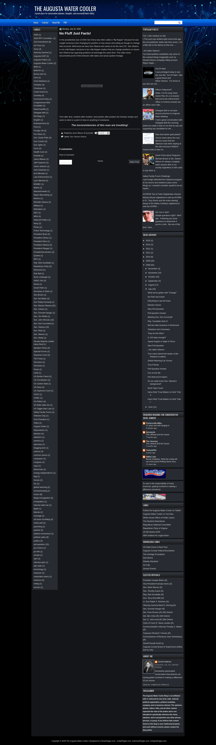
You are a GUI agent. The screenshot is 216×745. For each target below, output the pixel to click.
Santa (36, 284)
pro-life (37, 551)
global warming (40, 487)
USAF (36, 394)
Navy (36, 223)
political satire (40, 537)
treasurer (38, 573)
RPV (36, 259)
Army (36, 49)
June (150, 407)
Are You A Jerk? (162, 212)
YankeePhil (151, 450)
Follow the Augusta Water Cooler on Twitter (162, 510)
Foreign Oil (38, 130)
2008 (148, 265)
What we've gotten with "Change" (162, 293)
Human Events (149, 568)
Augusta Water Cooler (43, 63)
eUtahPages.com (124, 741)
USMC (37, 398)
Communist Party (41, 99)
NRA (36, 216)
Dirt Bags (38, 116)
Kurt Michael (39, 173)
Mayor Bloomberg (41, 195)
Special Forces (40, 351)
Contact (45, 22)
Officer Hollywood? (163, 89)
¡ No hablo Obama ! (151, 51)
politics (37, 541)
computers (38, 458)
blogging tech (39, 448)
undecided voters (41, 576)
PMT (65, 22)
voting (36, 583)
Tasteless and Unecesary (159, 329)
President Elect (40, 241)
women (37, 587)
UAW (36, 373)
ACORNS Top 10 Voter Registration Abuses (162, 194)
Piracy (36, 227)
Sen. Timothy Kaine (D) (153, 591)
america (37, 441)
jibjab (36, 508)
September (153, 281)
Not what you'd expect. (158, 377)
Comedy (37, 95)
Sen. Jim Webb (40, 316)
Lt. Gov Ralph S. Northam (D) (156, 601)
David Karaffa (40, 109)
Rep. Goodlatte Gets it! (158, 321)
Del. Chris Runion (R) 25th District (158, 612)
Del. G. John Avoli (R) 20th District (158, 619)
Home (36, 22)
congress (38, 462)
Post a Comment (66, 155)
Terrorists (38, 366)
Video (36, 423)
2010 (148, 257)
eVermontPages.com (140, 741)
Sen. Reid (38, 330)
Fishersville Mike (154, 423)
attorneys (38, 444)
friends (37, 480)
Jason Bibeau (164, 662)
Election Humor (154, 305)
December (153, 268)
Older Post (134, 162)
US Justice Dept (41, 383)
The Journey (152, 441)
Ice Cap (146, 565)
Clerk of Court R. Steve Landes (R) (158, 623)
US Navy (38, 387)
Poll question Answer (157, 313)
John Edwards (40, 170)
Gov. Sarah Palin (41, 137)
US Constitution (40, 380)
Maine (36, 187)
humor (36, 494)
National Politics (41, 220)
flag (35, 476)
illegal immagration (42, 498)
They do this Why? (156, 333)
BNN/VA (37, 70)
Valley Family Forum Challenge (156, 176)
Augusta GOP (40, 56)
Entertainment (40, 123)
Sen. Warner (39, 334)
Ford (36, 127)
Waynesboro (39, 430)
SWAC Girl (151, 457)
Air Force (38, 45)
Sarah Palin (39, 288)
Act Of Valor (160, 68)
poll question (39, 544)
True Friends (153, 365)
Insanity (37, 155)
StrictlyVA (150, 432)
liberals (37, 512)
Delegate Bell (39, 112)
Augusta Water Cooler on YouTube (158, 514)
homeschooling (40, 491)
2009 (148, 261)
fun (35, 483)
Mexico (37, 198)
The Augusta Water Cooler (65, 8)
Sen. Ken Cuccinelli (42, 323)
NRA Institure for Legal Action (156, 535)
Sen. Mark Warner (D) (152, 587)
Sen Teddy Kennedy (42, 302)
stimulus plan (39, 562)
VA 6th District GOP (151, 532)
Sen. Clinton (39, 309)
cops (36, 466)
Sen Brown (38, 295)
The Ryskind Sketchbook (154, 521)
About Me (56, 22)
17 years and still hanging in (157, 425)
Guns (36, 148)
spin (35, 558)
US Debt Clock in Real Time (155, 547)
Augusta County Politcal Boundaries (158, 550)
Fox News (38, 134)
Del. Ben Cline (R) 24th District (156, 616)
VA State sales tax (41, 405)
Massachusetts (40, 191)
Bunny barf (38, 74)
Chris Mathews (40, 81)
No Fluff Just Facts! (156, 297)
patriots (37, 530)
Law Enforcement (41, 177)
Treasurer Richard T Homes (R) (157, 633)
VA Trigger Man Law (42, 408)
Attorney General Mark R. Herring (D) (159, 605)
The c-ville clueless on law (154, 36)
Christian (38, 85)
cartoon (37, 451)
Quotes (37, 255)
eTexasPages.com (107, 741)
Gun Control (39, 141)
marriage (38, 516)
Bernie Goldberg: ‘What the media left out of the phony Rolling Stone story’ (161, 460)
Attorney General (41, 52)
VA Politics (38, 401)
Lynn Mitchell (39, 180)
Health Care (39, 152)
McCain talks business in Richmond (163, 325)
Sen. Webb (38, 338)
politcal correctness (42, 533)
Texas (36, 369)
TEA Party (38, 358)
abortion (37, 433)
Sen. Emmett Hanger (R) (154, 609)
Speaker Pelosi (40, 348)
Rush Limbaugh (40, 277)
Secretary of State (41, 291)
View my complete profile (156, 685)
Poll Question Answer (157, 369)
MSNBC (37, 184)
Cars (36, 77)
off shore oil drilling (42, 519)
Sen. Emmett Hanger (43, 313)
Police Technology (41, 230)
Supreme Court (40, 355)
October (152, 277)
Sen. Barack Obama (78, 137)
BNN (36, 67)
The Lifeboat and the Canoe (157, 435)
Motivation (38, 209)
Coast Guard (39, 92)
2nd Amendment (41, 42)
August (151, 285)
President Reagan (41, 248)
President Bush (40, 234)
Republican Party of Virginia (155, 528)
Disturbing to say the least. (159, 301)
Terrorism (38, 362)
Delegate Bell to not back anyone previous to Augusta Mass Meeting (167, 113)
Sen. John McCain (42, 320)
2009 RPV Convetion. (43, 38)
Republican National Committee (157, 525)
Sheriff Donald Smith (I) (153, 643)
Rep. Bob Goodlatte (42, 263)
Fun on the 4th (154, 373)
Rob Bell (37, 273)
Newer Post (66, 162)
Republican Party (41, 266)
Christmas (38, 88)
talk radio (38, 566)
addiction (38, 437)
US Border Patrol (41, 376)
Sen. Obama (39, 327)
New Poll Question (156, 309)
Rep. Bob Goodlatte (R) (153, 594)
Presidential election (42, 252)
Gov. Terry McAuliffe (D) (153, 598)
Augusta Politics (41, 60)
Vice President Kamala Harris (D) (157, 584)
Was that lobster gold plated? (168, 134)
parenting (38, 526)
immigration (39, 501)
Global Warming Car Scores (160, 360)
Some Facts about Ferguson (167, 155)
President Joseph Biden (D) (155, 580)
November (153, 273)
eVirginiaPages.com (158, 741)
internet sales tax (41, 505)
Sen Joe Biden (40, 298)
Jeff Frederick (40, 162)
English (37, 120)
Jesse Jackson (40, 166)
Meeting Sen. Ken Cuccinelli (160, 317)
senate (37, 555)
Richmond (38, 270)
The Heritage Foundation (154, 554)
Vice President (40, 419)
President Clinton (41, 238)
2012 (148, 249)
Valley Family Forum (42, 412)
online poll (38, 523)
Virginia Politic (40, 426)
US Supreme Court (42, 391)
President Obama (41, 245)
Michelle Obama (41, 202)
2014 (148, 244)
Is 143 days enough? (157, 337)
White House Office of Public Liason (158, 518)
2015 (148, 240)
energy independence (43, 473)
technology (38, 569)
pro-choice (38, 548)
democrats (38, 469)
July (150, 289)
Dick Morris (148, 558)
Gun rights (38, 145)
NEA (36, 212)
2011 (148, 253)
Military (37, 205)
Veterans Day (39, 416)
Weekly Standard (150, 561)
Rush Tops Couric (155, 388)
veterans (37, 580)
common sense (40, 455)
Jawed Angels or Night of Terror (161, 341)
